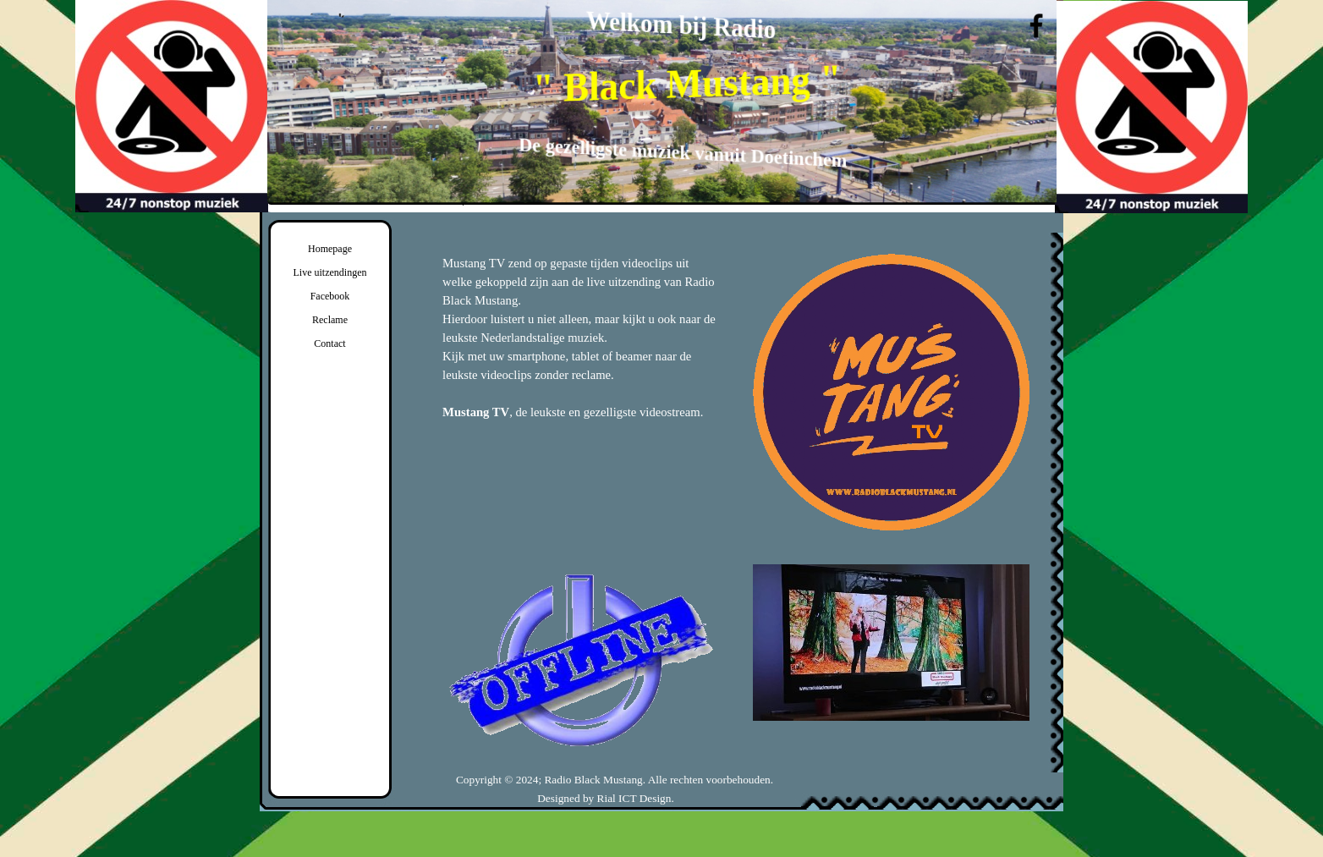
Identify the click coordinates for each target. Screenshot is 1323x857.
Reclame (330, 320)
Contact (329, 343)
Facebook (330, 296)
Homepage (330, 249)
